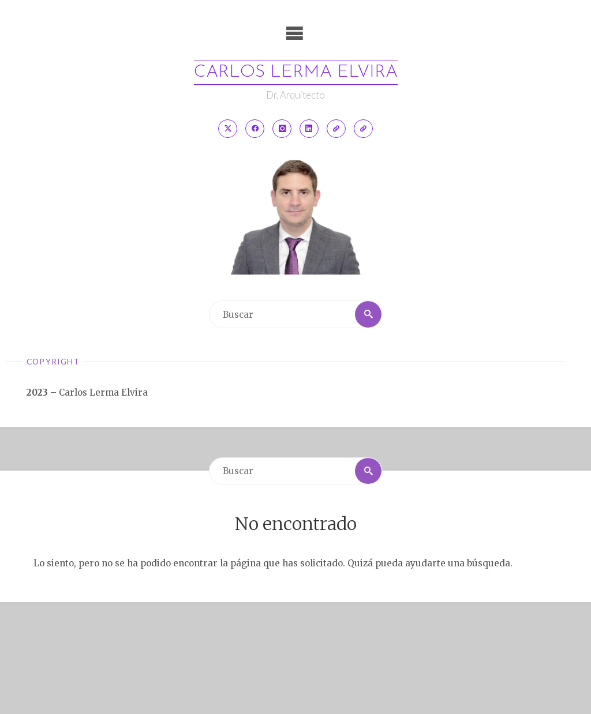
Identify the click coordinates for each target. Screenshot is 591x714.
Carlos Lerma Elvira (296, 72)
